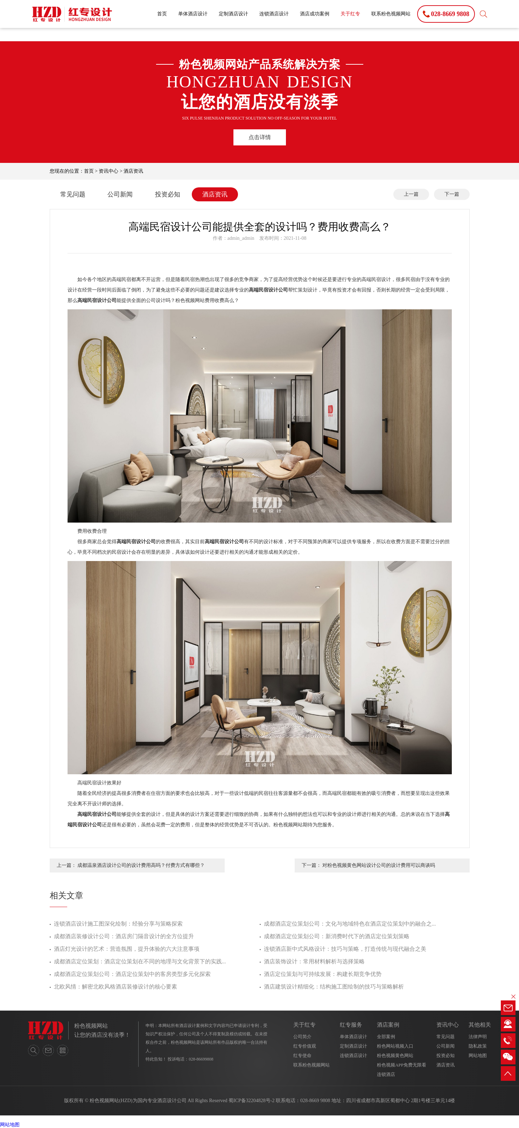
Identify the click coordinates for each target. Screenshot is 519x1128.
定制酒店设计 (233, 13)
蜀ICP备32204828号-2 (251, 1100)
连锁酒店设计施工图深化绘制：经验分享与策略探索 (118, 924)
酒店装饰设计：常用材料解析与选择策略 (314, 961)
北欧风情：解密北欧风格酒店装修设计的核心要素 (115, 987)
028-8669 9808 (315, 1100)
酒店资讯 (133, 171)
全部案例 (386, 1036)
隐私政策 (478, 1046)
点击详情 (259, 137)
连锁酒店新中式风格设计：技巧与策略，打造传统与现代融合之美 (345, 949)
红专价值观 (304, 1046)
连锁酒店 (386, 1074)
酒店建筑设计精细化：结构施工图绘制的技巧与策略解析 (334, 987)
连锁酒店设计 (274, 13)
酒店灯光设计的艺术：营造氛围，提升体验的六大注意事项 (126, 949)
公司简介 (302, 1036)
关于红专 (350, 13)
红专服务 (351, 1025)
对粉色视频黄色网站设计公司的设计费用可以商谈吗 (378, 865)
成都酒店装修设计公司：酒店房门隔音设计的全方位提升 (124, 936)
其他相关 (480, 1025)
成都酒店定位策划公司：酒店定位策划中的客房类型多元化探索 (132, 974)
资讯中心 (108, 171)
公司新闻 (120, 194)
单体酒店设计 (193, 13)
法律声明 (478, 1036)
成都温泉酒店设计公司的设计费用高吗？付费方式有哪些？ (141, 865)
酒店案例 (388, 1025)
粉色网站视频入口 (395, 1046)
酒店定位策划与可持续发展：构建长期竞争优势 (322, 974)
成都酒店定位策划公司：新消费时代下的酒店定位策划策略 (336, 936)
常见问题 (72, 194)
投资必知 (167, 194)
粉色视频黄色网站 (395, 1055)
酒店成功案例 (314, 13)
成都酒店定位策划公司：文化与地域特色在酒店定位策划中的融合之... (350, 924)
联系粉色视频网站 (391, 13)
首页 (162, 13)
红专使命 (302, 1055)
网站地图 (478, 1055)
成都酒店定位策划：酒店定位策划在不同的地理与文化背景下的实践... (140, 961)
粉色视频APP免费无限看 (401, 1065)
